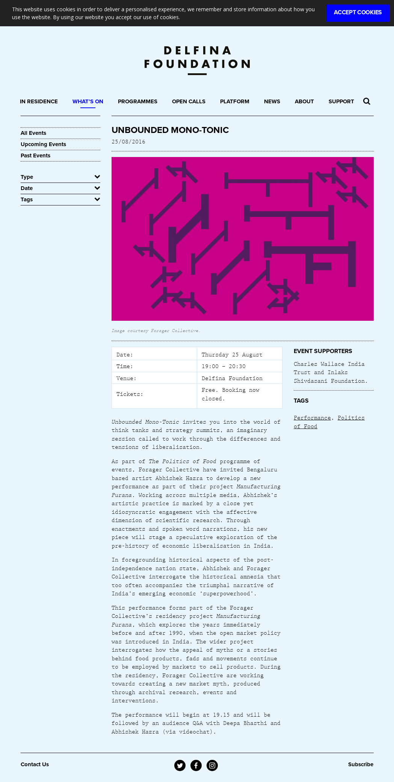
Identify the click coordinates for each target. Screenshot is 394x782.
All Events (33, 133)
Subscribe (360, 764)
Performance (312, 417)
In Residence (39, 101)
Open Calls (188, 101)
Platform (234, 101)
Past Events (35, 155)
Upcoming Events (43, 144)
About (304, 101)
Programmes (137, 101)
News (272, 101)
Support (341, 101)
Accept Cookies (358, 12)
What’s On (87, 101)
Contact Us (35, 764)
